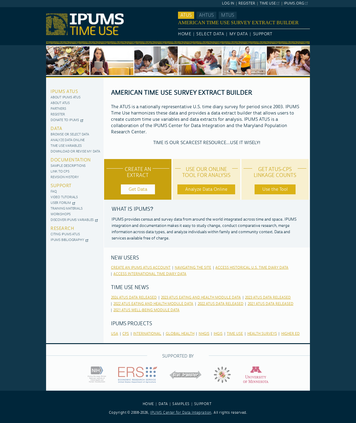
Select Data (210, 34)
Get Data (138, 189)
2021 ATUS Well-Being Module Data (146, 310)
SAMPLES (181, 404)
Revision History (65, 177)
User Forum (61, 203)
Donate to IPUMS (65, 120)
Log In (228, 3)
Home (184, 34)
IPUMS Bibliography (67, 240)
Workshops (61, 214)
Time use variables (66, 146)
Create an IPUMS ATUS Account (141, 267)
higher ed (290, 334)
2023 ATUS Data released (268, 297)
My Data (238, 34)
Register (246, 3)
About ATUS (60, 103)
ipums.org (294, 3)
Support (263, 34)
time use (235, 334)
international (147, 334)
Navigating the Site (193, 267)
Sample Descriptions (68, 166)
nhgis (204, 334)
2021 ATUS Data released (270, 304)
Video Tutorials (64, 197)
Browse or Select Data (70, 135)
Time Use (268, 3)
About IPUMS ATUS (65, 98)
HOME (148, 404)
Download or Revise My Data (75, 152)
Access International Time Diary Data (149, 274)
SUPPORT (203, 404)
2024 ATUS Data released (134, 297)
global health (180, 334)
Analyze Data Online (68, 140)
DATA (163, 404)
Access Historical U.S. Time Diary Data (251, 267)
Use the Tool (275, 189)
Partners (58, 109)
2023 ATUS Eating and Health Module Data (201, 297)
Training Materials (66, 209)
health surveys (262, 334)
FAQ (54, 192)
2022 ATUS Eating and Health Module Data (153, 304)
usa (114, 334)
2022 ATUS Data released (221, 304)
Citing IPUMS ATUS (65, 234)
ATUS (186, 15)
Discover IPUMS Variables (72, 220)
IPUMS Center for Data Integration (181, 412)
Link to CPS (60, 172)
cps (125, 334)
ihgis (218, 334)
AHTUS (206, 15)
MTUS (227, 15)
